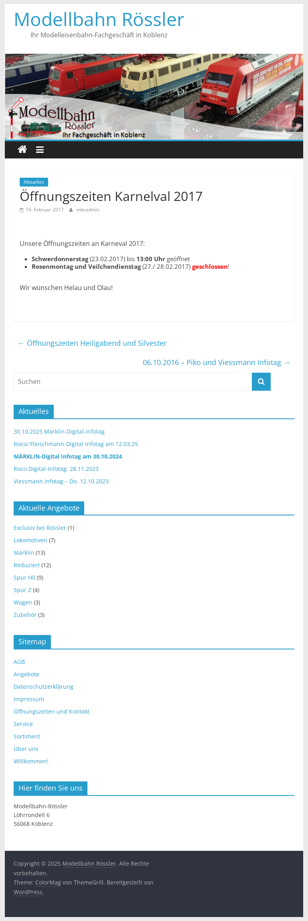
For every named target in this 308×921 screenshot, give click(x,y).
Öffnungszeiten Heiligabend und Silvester (92, 343)
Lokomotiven (30, 540)
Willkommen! (31, 761)
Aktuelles (34, 182)
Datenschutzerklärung (43, 686)
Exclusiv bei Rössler (40, 528)
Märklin (24, 552)
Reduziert (27, 565)
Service (23, 724)
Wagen (23, 602)
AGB (19, 661)
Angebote (26, 674)
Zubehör (25, 615)
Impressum (29, 699)
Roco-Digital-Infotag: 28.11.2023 (56, 469)
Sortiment (27, 736)
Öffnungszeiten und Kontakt (51, 711)
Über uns (26, 749)
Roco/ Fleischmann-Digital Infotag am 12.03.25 (76, 444)
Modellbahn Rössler (99, 18)
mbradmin (87, 209)
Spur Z (22, 590)
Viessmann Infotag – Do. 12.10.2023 (61, 481)
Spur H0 (24, 577)
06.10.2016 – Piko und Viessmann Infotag (216, 362)
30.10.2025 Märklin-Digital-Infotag (59, 431)
